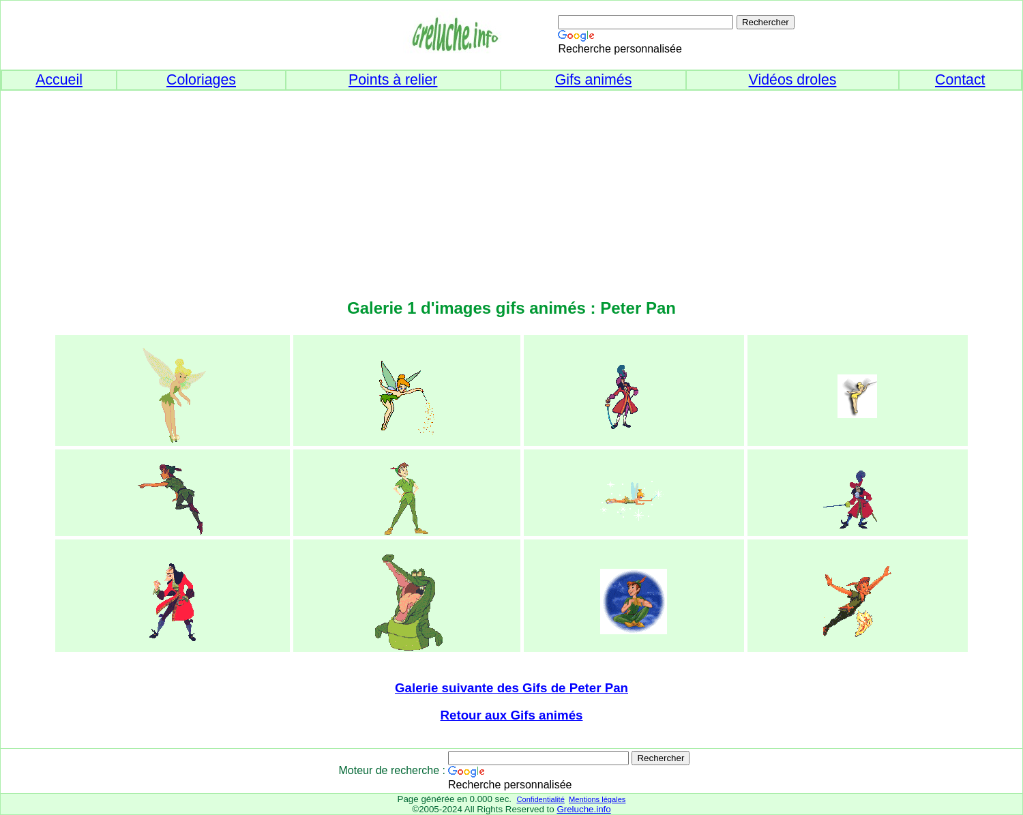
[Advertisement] (511, 186)
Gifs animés (593, 80)
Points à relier (393, 80)
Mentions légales (597, 799)
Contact (960, 80)
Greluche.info (583, 809)
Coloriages (201, 80)
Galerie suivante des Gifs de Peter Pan (511, 688)
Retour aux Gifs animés (512, 715)
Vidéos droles (793, 80)
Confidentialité (540, 799)
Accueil (59, 80)
